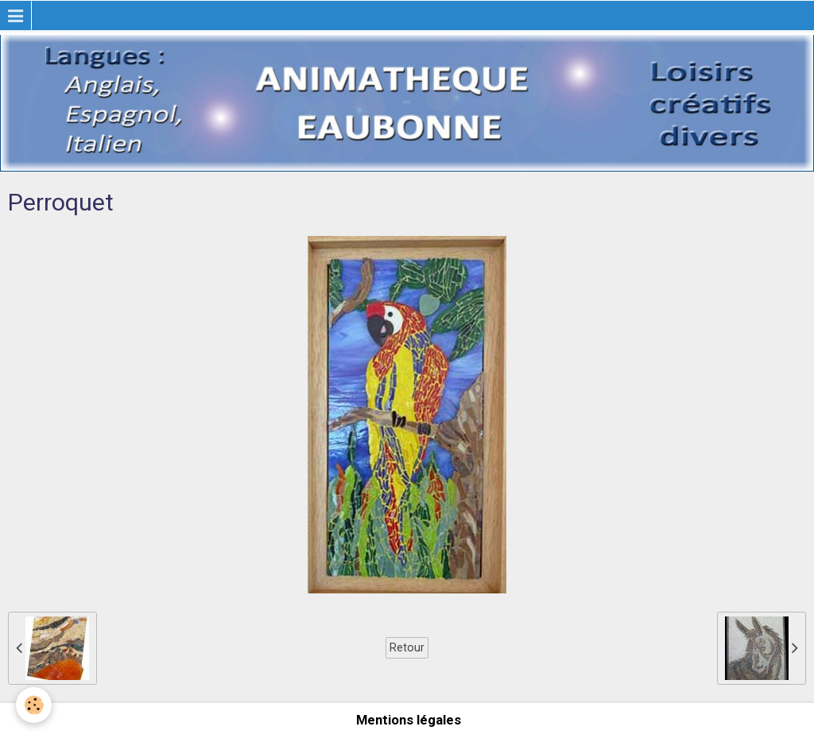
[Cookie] (34, 705)
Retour (407, 647)
